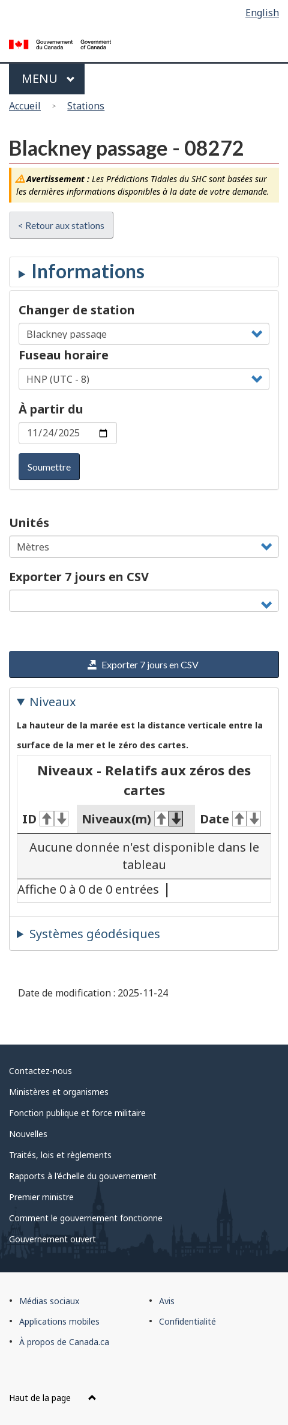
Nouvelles (28, 1134)
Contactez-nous (40, 1070)
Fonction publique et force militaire (77, 1112)
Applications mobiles (59, 1321)
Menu (48, 78)
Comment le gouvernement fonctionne (86, 1218)
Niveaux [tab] (52, 702)
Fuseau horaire (64, 355)
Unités (29, 522)
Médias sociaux (49, 1301)
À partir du (51, 409)
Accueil (25, 105)
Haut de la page (53, 1397)
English (262, 12)
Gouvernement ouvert (52, 1239)
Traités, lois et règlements (60, 1155)
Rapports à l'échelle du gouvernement (83, 1176)
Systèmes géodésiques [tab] (94, 934)
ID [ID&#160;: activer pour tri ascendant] (45, 819)
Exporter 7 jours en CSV (79, 577)
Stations (85, 105)
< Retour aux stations (61, 225)
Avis (167, 1301)
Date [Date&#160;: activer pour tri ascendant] (230, 819)
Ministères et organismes (59, 1091)
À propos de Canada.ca (64, 1341)
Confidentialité (187, 1321)
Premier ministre (41, 1197)
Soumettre (49, 466)
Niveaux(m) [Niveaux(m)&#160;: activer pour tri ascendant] (132, 819)
